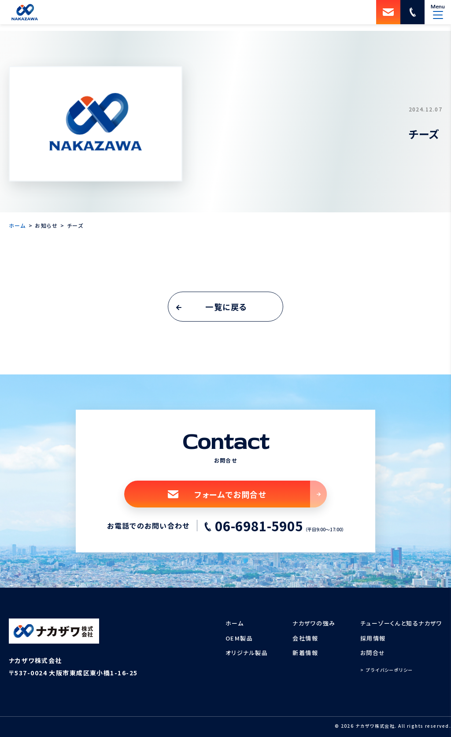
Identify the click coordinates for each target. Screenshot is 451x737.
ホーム (235, 623)
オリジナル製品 (247, 652)
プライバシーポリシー (389, 670)
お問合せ (372, 652)
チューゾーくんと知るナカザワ (401, 623)
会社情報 (305, 638)
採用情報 (373, 638)
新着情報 (305, 652)
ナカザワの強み (313, 623)
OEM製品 (239, 638)
